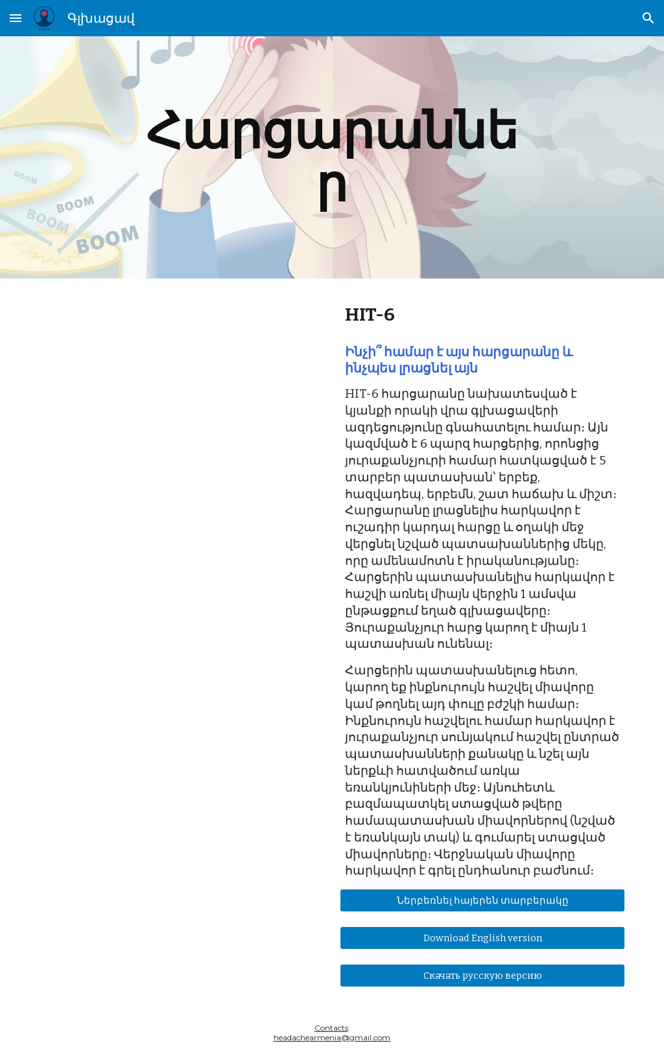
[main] (332, 157)
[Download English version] (482, 938)
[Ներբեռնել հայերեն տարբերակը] (482, 901)
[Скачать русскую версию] (482, 976)
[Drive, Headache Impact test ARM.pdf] (182, 490)
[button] (15, 18)
